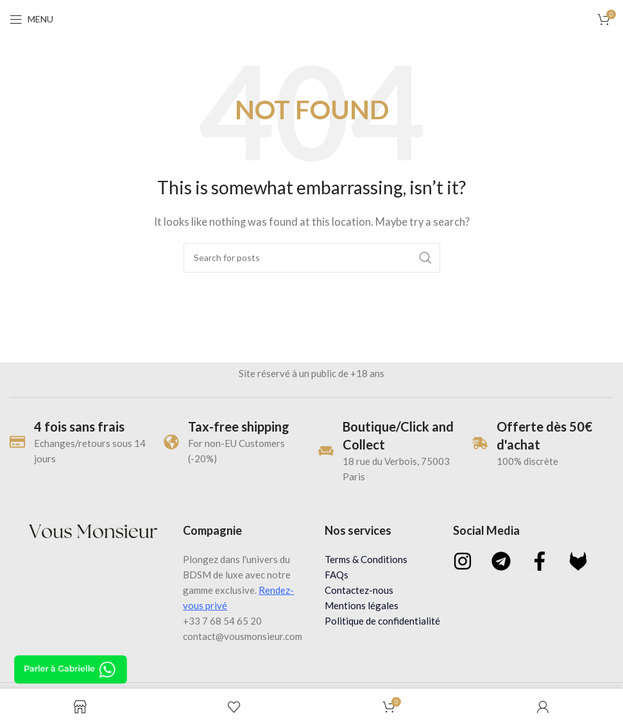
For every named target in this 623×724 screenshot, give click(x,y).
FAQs (336, 574)
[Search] (311, 258)
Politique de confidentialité (382, 621)
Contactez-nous (359, 590)
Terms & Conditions (366, 559)
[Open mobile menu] (31, 19)
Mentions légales (361, 605)
